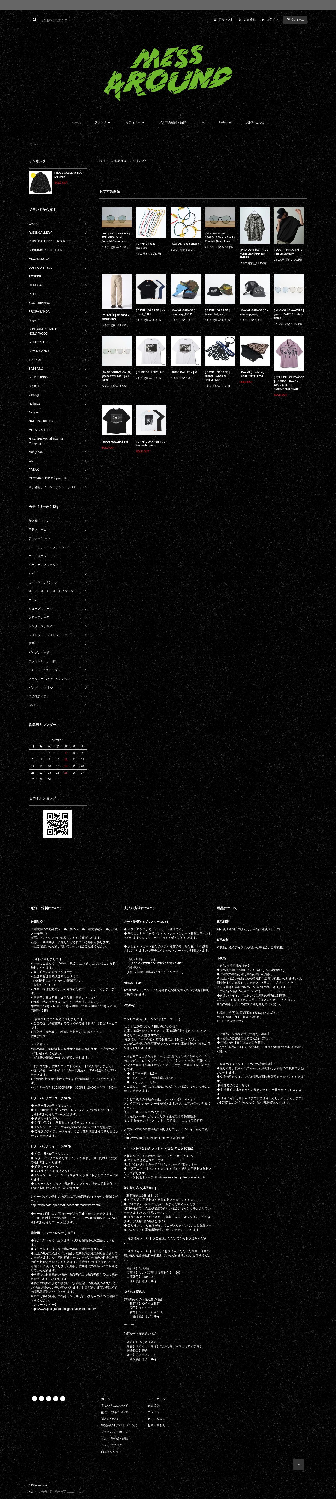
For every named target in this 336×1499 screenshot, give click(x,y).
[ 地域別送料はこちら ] (46, 984)
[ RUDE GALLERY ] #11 (185, 372)
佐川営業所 (38, 1036)
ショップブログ (111, 1445)
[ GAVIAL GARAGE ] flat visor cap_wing (254, 312)
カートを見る (157, 1418)
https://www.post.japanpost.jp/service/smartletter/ (63, 1309)
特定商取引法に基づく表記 (119, 1425)
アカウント (225, 19)
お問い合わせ (255, 122)
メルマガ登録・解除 (172, 122)
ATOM (114, 1451)
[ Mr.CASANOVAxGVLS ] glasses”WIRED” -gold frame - (116, 376)
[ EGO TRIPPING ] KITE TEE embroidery (288, 251)
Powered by (56, 1492)
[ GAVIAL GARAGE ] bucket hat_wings (217, 312)
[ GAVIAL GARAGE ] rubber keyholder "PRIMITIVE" (217, 376)
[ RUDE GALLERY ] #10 (150, 372)
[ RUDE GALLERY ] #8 (115, 441)
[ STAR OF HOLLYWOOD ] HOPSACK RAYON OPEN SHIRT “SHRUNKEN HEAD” (289, 383)
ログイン (272, 19)
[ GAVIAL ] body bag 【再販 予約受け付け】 (253, 374)
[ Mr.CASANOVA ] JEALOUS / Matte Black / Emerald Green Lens (220, 237)
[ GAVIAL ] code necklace (145, 245)
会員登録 (250, 19)
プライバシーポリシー (116, 1432)
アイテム (294, 19)
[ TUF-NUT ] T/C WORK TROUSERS (116, 317)
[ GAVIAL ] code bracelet (186, 243)
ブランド (103, 122)
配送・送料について (114, 1412)
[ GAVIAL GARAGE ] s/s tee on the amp (150, 443)
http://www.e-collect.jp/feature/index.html (180, 1177)
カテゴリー (135, 122)
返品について (110, 1418)
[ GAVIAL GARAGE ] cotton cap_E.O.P (183, 312)
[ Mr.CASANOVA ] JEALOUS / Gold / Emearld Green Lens (116, 237)
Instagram (225, 122)
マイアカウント (158, 1399)
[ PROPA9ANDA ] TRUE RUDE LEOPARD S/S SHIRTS (254, 253)
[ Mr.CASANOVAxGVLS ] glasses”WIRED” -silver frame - (289, 314)
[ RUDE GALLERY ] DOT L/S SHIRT (69, 174)
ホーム (76, 122)
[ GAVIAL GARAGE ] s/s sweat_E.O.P (150, 312)
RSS (104, 1451)
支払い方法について (114, 1405)
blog (203, 122)
